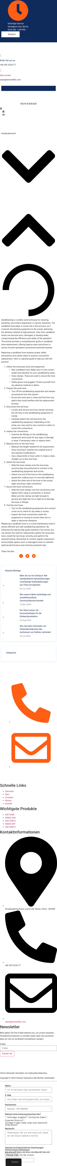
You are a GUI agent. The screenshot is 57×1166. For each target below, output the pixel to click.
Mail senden (5, 75)
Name (8, 1086)
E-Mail (3, 1044)
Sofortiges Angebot (16, 1117)
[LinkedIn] (26, 39)
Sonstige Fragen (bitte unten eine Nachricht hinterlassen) (26, 1124)
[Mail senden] (0, 70)
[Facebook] (16, 39)
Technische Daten (37, 1117)
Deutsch (10, 34)
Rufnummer (10, 1105)
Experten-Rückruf (14, 1120)
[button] (28, 167)
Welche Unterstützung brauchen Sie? (23, 1114)
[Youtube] (21, 39)
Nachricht (9, 1128)
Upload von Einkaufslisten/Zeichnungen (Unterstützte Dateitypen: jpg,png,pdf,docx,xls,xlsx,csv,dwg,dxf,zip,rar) (27, 1150)
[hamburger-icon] (4, 88)
